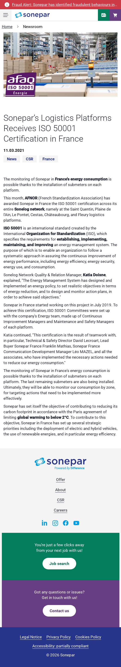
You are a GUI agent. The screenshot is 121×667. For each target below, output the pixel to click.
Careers (60, 510)
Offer (60, 479)
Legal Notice (31, 637)
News (12, 159)
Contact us (59, 610)
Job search (59, 563)
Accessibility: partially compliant (60, 646)
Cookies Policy (88, 637)
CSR (29, 159)
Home (7, 26)
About (60, 489)
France (48, 159)
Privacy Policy (58, 637)
